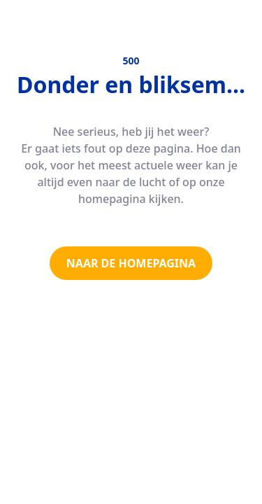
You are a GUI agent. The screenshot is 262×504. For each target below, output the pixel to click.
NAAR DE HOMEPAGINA (131, 263)
